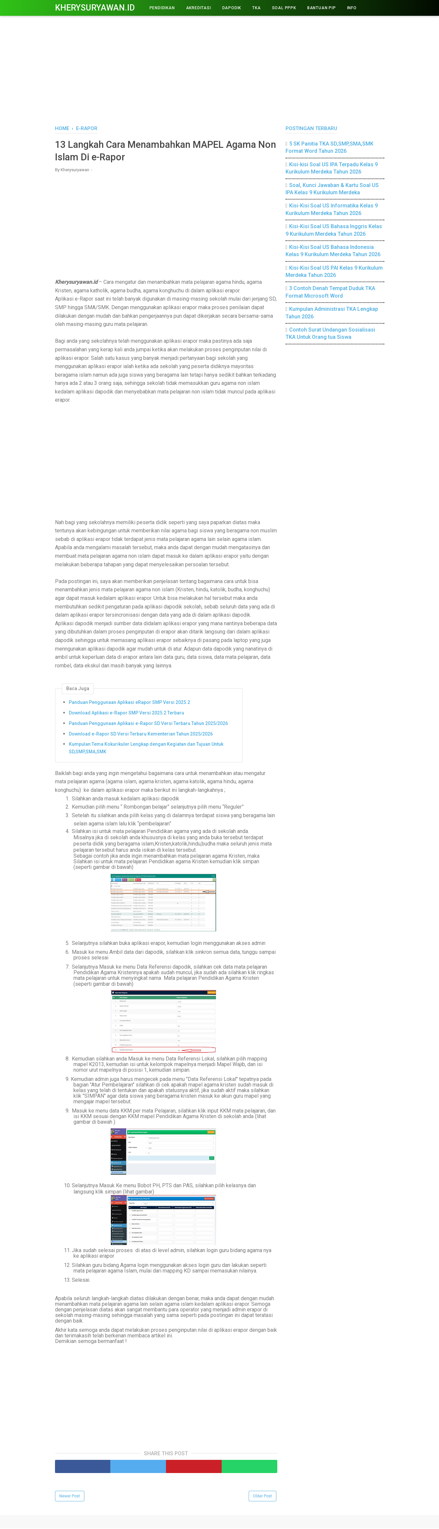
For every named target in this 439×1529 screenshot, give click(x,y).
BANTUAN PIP (321, 8)
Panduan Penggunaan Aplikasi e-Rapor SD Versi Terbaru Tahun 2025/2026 (148, 724)
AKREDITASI (198, 8)
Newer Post (69, 1496)
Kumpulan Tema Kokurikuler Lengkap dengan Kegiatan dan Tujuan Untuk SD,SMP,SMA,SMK (146, 748)
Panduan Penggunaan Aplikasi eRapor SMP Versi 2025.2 (129, 703)
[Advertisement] (219, 69)
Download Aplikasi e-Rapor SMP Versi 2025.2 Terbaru (126, 713)
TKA (256, 8)
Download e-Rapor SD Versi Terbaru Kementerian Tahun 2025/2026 (141, 734)
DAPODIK (231, 8)
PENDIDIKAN (162, 8)
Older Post (262, 1496)
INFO (352, 8)
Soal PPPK (284, 8)
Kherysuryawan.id (95, 8)
